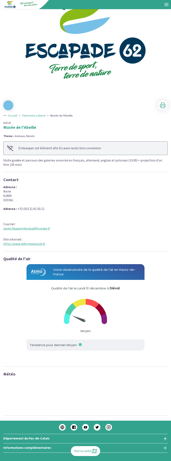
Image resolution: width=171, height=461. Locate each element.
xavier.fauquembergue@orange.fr (26, 228)
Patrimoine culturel (33, 116)
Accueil (12, 116)
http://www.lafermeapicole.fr (24, 244)
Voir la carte (85, 451)
